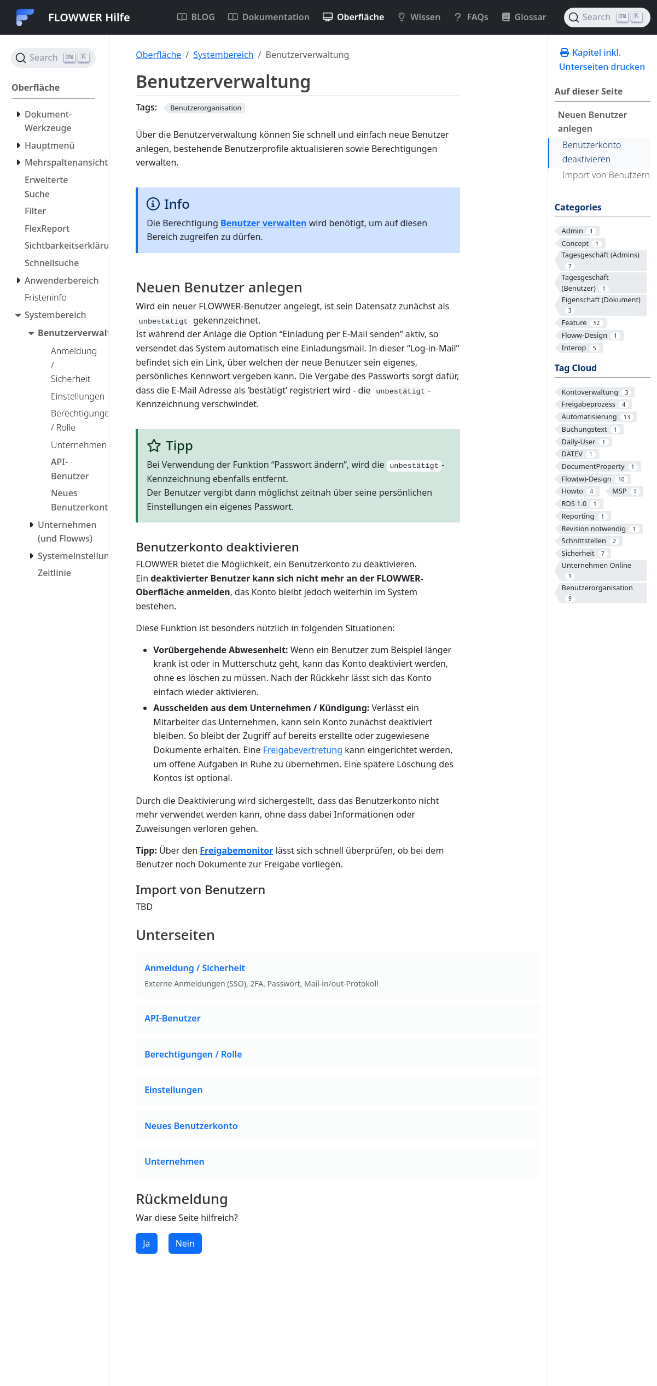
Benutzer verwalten (263, 223)
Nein (185, 1243)
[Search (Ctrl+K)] (607, 17)
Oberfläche (158, 55)
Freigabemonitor (236, 850)
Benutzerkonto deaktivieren (591, 152)
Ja (146, 1243)
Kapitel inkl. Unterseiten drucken (602, 59)
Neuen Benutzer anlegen (592, 122)
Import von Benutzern (606, 175)
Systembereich (223, 55)
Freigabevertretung (302, 750)
